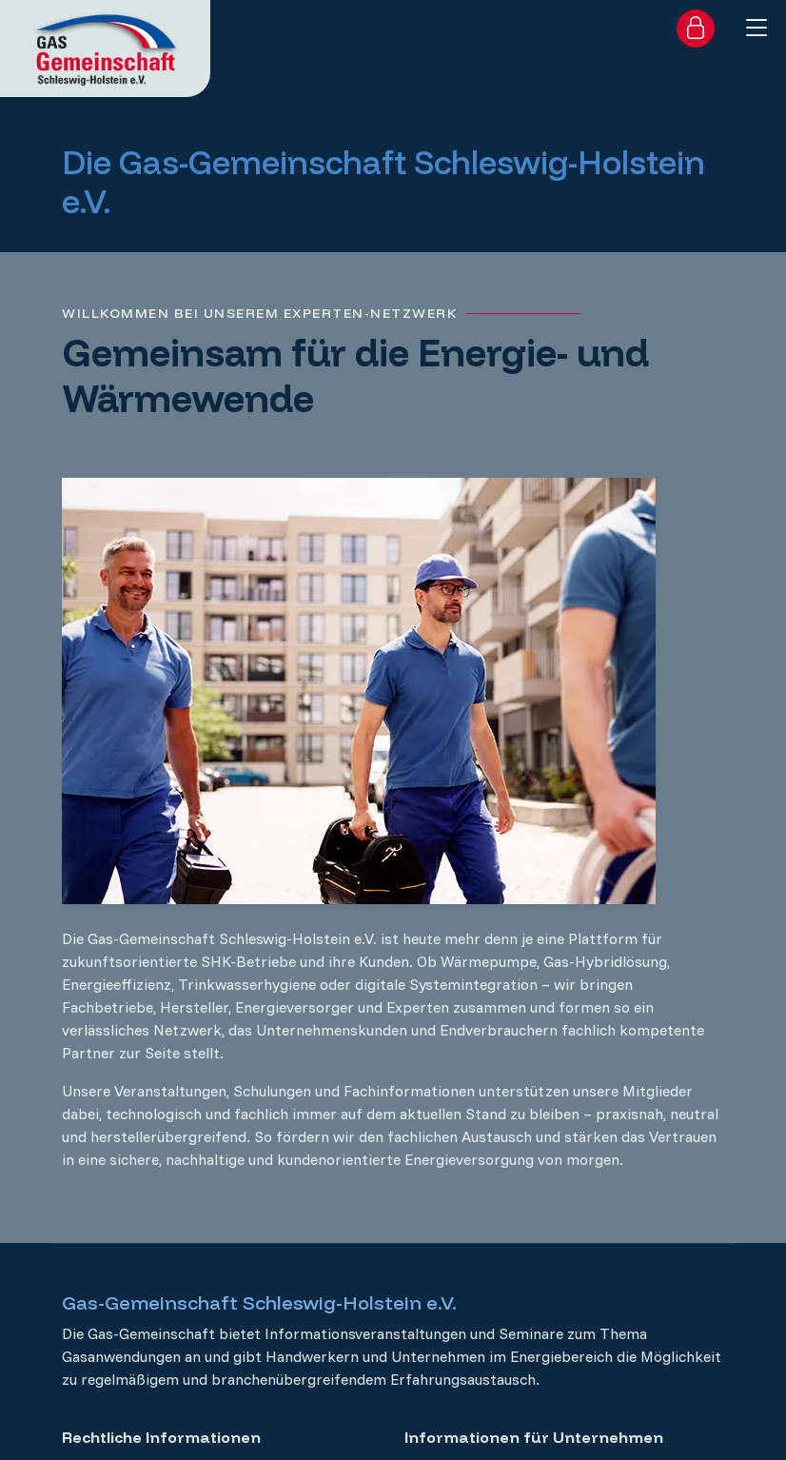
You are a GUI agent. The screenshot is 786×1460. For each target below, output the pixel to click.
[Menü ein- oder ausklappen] (756, 27)
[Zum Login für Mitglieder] (696, 29)
